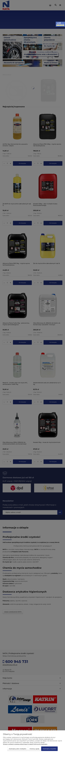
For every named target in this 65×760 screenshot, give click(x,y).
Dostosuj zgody (34, 748)
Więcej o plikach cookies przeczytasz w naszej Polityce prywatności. (25, 744)
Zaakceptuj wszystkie (49, 748)
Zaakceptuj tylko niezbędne (17, 748)
